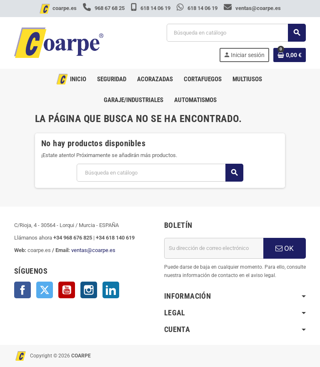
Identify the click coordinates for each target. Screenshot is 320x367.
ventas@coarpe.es (252, 8)
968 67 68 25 (104, 8)
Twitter (44, 290)
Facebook (22, 290)
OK (284, 248)
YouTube (66, 290)
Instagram (88, 290)
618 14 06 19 (151, 8)
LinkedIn (110, 290)
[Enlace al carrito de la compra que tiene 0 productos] (289, 55)
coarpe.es (64, 8)
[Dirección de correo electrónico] (213, 248)
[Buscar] (236, 33)
